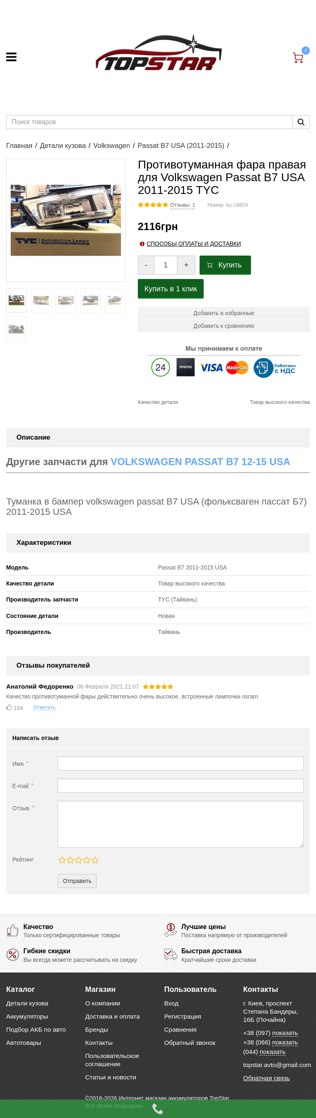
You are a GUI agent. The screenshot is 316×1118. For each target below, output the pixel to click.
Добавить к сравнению (223, 326)
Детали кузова (63, 146)
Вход (171, 1003)
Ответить (44, 707)
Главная (19, 146)
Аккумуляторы (27, 1016)
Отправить (77, 881)
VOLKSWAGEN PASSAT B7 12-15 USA (200, 461)
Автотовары (23, 1042)
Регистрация (182, 1016)
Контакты (98, 1042)
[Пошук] (301, 122)
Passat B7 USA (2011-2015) (180, 146)
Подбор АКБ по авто (36, 1029)
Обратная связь (266, 1077)
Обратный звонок (189, 1042)
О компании (102, 1003)
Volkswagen (111, 146)
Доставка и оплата (112, 1016)
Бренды (96, 1029)
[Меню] (11, 57)
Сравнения (180, 1029)
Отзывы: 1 (182, 205)
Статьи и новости (110, 1077)
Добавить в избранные (223, 313)
